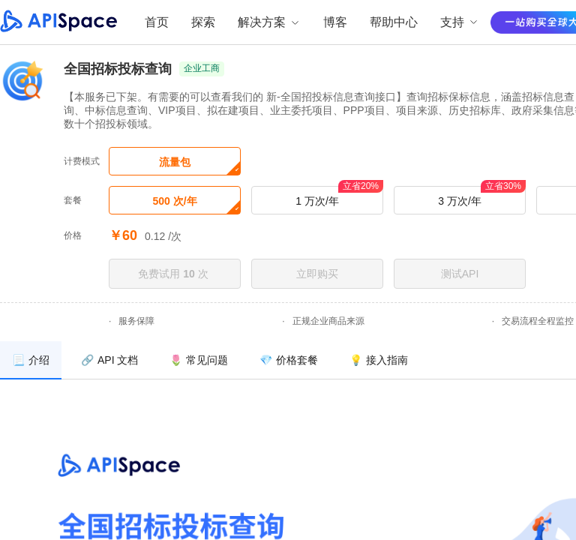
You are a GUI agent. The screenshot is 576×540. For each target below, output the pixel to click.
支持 (459, 22)
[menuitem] (31, 360)
